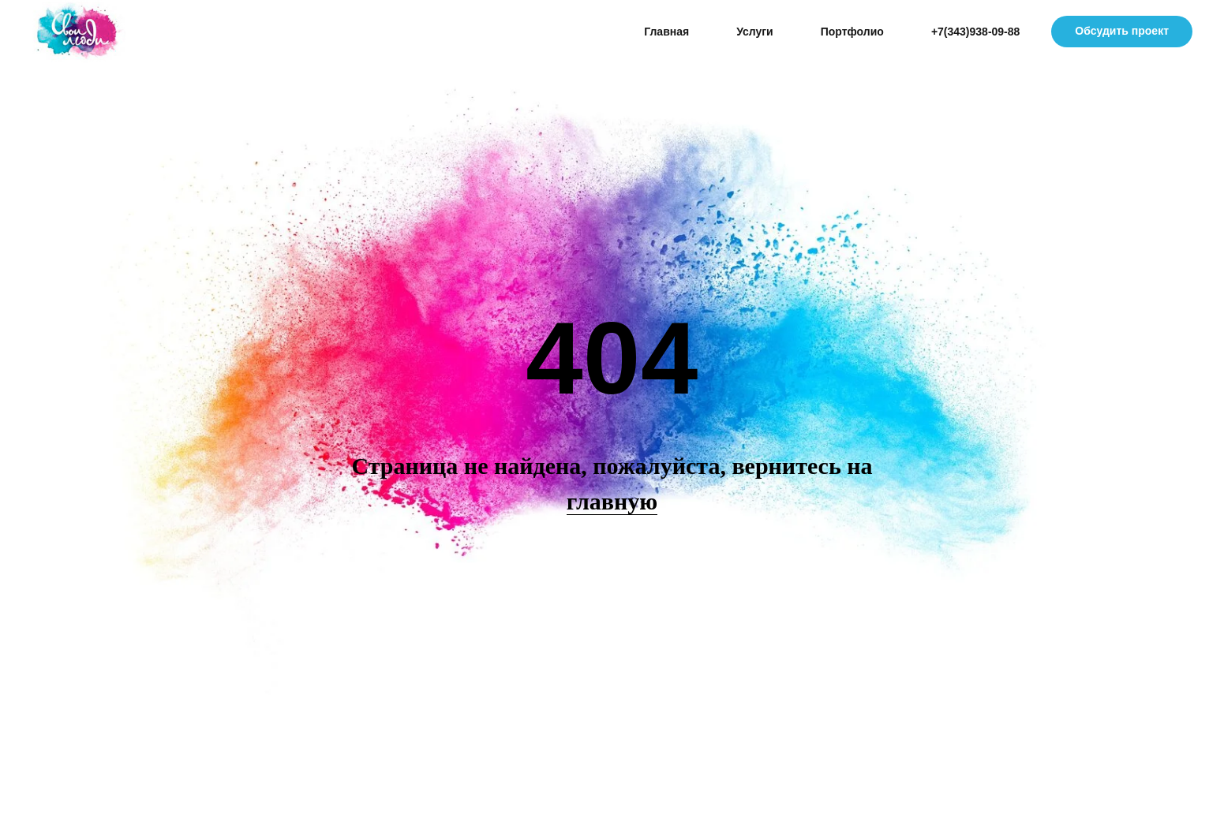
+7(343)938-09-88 (975, 31)
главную (612, 501)
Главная (666, 31)
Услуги (754, 31)
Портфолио (852, 31)
